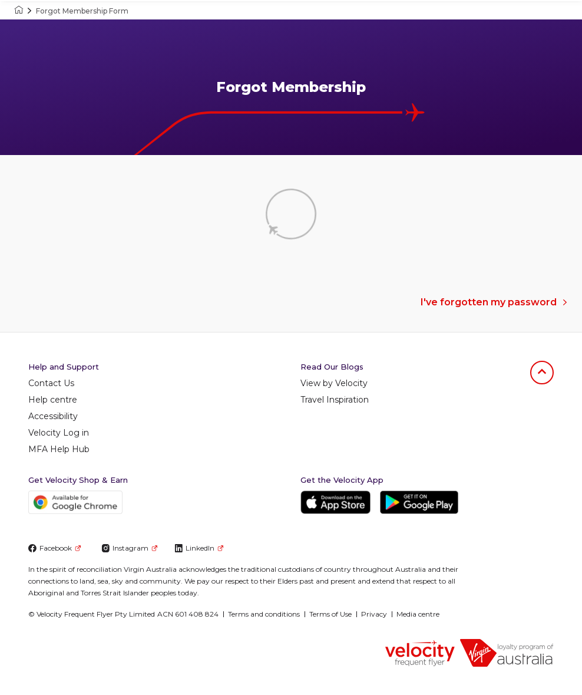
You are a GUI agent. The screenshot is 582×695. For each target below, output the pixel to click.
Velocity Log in (58, 432)
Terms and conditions (264, 614)
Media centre (417, 614)
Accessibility (53, 416)
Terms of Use (330, 614)
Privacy (374, 614)
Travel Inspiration (334, 399)
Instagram (129, 548)
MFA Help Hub (59, 449)
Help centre (52, 399)
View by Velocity (334, 383)
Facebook (54, 548)
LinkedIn (198, 548)
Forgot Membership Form (82, 10)
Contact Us (51, 383)
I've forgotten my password (494, 302)
